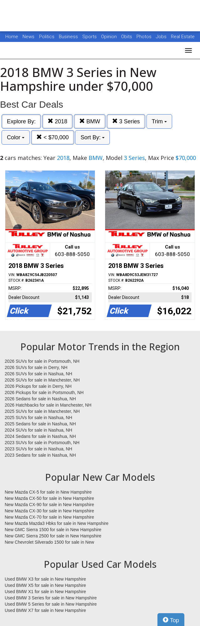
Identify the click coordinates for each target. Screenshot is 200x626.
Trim (159, 121)
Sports (90, 36)
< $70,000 (52, 137)
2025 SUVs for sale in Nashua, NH (38, 417)
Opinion (109, 36)
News (28, 36)
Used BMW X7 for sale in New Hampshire (45, 610)
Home (11, 36)
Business (69, 36)
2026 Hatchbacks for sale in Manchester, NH (48, 405)
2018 (57, 121)
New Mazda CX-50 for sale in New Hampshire (49, 498)
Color (15, 137)
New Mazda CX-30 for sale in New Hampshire (49, 510)
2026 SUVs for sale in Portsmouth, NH (42, 361)
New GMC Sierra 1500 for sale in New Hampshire (53, 529)
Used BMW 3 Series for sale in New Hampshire (51, 597)
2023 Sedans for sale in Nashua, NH (40, 455)
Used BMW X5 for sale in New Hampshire (45, 585)
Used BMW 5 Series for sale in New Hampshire (51, 604)
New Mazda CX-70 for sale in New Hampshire (49, 517)
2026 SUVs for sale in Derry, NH (36, 367)
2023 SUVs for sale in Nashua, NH (38, 448)
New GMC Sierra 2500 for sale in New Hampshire (53, 535)
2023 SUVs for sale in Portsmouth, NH (42, 442)
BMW (89, 121)
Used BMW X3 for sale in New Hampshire (45, 579)
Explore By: (21, 121)
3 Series (126, 121)
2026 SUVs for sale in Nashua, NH (38, 373)
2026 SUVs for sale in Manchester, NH (42, 379)
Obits (127, 36)
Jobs (162, 36)
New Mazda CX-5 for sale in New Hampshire (48, 492)
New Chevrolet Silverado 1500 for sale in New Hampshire (49, 542)
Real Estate (183, 36)
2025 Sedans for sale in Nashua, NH (40, 423)
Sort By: (92, 137)
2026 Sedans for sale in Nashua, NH (40, 398)
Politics (46, 36)
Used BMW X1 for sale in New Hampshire (45, 591)
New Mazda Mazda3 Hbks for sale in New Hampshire (56, 523)
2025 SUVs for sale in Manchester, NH (42, 411)
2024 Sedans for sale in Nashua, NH (40, 436)
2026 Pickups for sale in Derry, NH (38, 386)
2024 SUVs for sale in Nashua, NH (38, 430)
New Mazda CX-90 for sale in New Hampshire (49, 504)
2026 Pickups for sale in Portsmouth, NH (44, 392)
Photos (144, 36)
